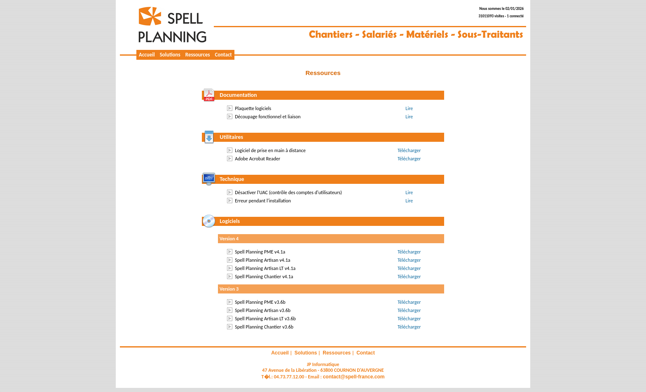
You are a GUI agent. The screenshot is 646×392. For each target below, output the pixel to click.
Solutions (170, 55)
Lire (409, 108)
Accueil (147, 55)
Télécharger (409, 150)
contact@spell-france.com (354, 377)
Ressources (197, 55)
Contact (223, 55)
